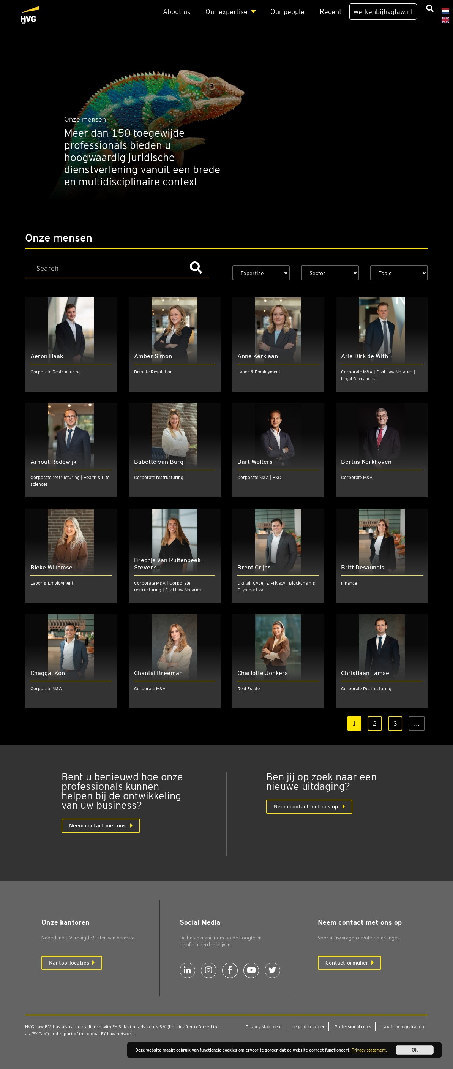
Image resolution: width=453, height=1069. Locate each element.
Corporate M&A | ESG (259, 477)
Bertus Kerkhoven (366, 461)
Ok (415, 1050)
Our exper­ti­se (226, 12)
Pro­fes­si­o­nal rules (353, 1026)
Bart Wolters (255, 461)
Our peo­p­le (287, 12)
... (417, 723)
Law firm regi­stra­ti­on (402, 1026)
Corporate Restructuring (55, 372)
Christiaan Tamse (365, 673)
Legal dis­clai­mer (308, 1026)
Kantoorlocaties (69, 963)
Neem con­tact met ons (98, 825)
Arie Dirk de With (364, 356)
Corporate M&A (357, 477)
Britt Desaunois (362, 567)
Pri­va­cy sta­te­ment (264, 1026)
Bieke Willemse (51, 567)
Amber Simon (153, 356)
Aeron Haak (46, 356)
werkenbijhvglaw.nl (383, 12)
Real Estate (248, 688)
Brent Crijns (254, 567)
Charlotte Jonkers (262, 673)
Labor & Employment (258, 372)
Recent (331, 12)
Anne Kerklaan (257, 356)
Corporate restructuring (158, 477)
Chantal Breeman (158, 673)
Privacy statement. (369, 1050)
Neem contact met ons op (306, 806)
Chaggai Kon (47, 673)
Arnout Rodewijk (53, 461)
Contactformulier (346, 963)
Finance (349, 583)
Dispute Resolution (153, 372)
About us (176, 12)
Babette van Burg (158, 461)
